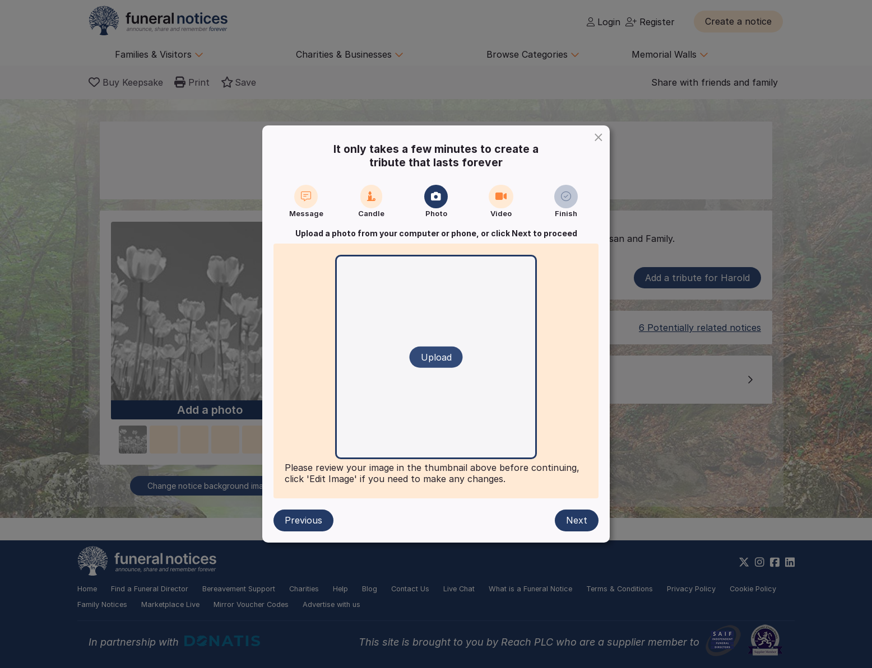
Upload (436, 357)
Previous (303, 520)
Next (576, 520)
